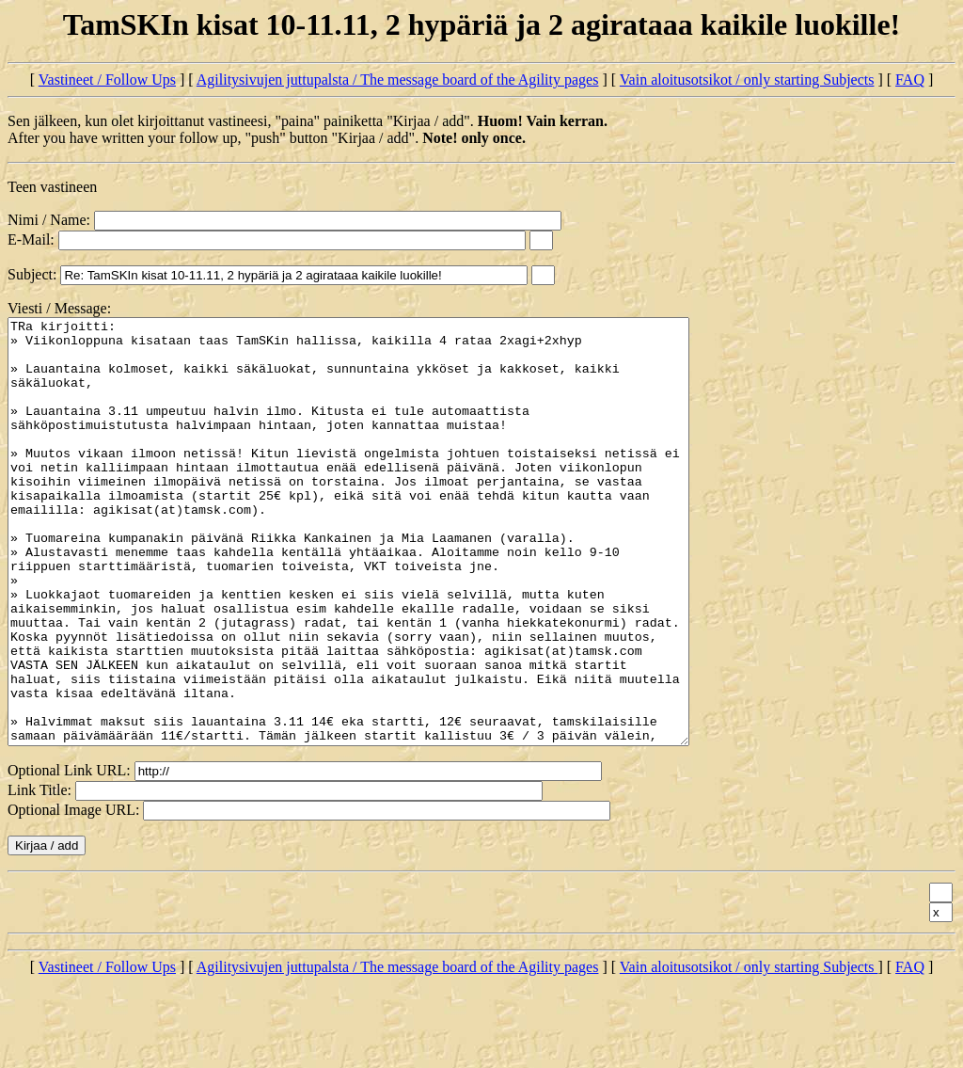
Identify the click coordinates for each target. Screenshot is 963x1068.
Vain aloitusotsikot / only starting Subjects (747, 80)
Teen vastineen (52, 187)
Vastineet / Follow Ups (107, 80)
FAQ (909, 80)
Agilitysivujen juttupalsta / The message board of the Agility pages (398, 80)
